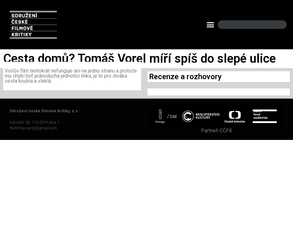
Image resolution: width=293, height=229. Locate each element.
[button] (210, 25)
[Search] (276, 24)
